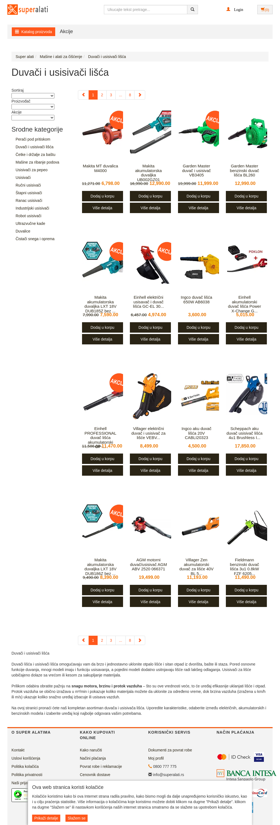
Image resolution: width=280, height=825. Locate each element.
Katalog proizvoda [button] (33, 32)
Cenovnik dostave (95, 774)
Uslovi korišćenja (25, 758)
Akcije (66, 31)
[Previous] (83, 95)
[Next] (139, 95)
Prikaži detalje (46, 818)
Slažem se (76, 818)
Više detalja (102, 208)
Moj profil (156, 758)
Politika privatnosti (26, 774)
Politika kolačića (25, 766)
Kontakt (17, 750)
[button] (234, 9)
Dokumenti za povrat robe (170, 750)
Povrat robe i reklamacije (101, 766)
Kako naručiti (91, 750)
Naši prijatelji (22, 783)
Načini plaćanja (93, 758)
